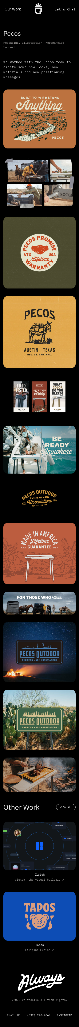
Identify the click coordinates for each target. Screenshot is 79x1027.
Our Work (13, 9)
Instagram (64, 1015)
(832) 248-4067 (39, 1015)
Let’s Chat (65, 9)
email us (13, 1015)
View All (66, 807)
